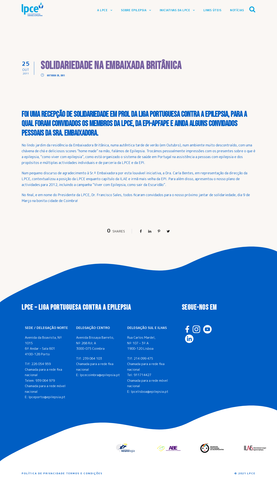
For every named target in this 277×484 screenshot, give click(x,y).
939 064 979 (45, 380)
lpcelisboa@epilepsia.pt (149, 391)
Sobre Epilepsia (134, 10)
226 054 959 (41, 364)
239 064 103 (92, 358)
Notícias (237, 10)
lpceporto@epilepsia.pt (47, 397)
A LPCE (102, 10)
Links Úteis (212, 10)
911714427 (142, 375)
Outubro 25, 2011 (56, 75)
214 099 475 (143, 358)
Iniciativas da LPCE (175, 10)
